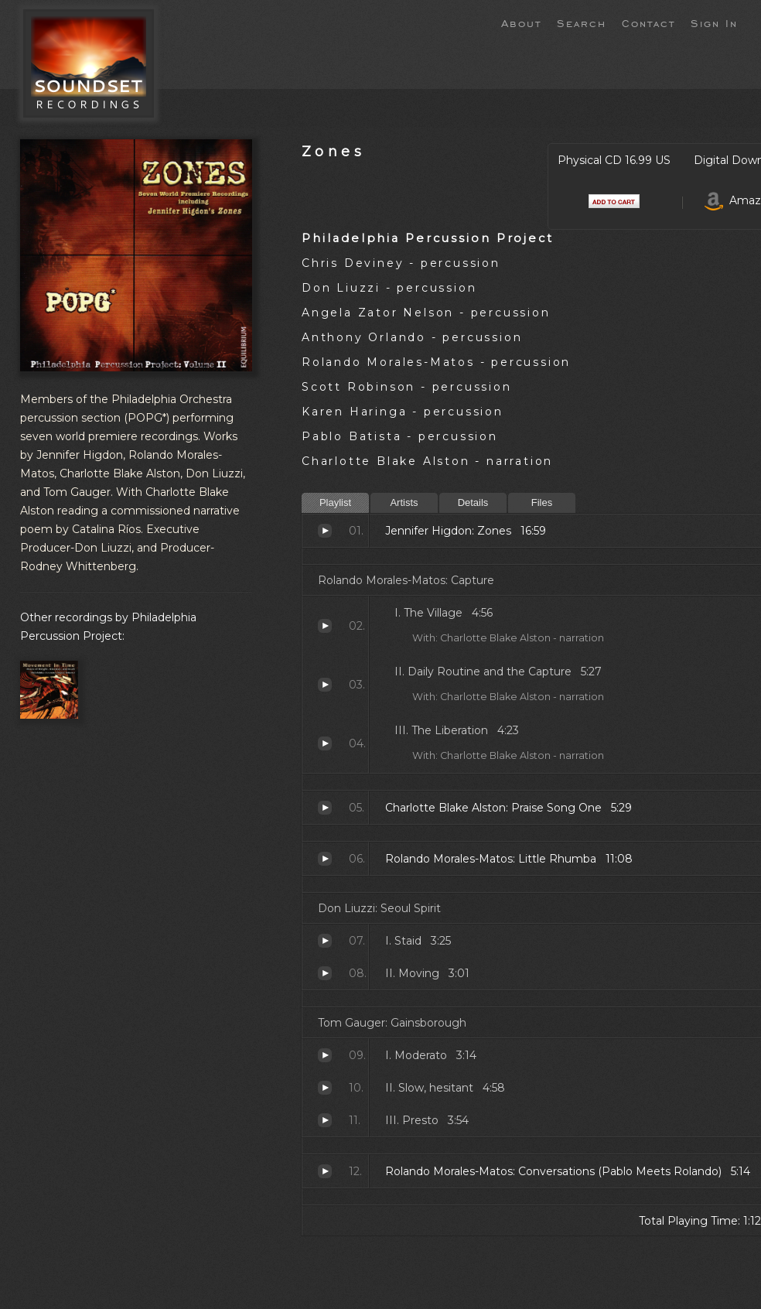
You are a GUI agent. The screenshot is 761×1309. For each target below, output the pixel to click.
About (521, 22)
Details (473, 502)
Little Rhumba (325, 859)
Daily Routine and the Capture (325, 685)
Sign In (714, 22)
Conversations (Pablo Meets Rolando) (325, 1171)
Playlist (335, 502)
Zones (333, 151)
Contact (648, 22)
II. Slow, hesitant (325, 1088)
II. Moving (325, 973)
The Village (325, 626)
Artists (404, 502)
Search (581, 22)
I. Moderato (325, 1055)
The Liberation (325, 743)
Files (541, 502)
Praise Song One (325, 808)
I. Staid (325, 941)
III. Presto (325, 1120)
